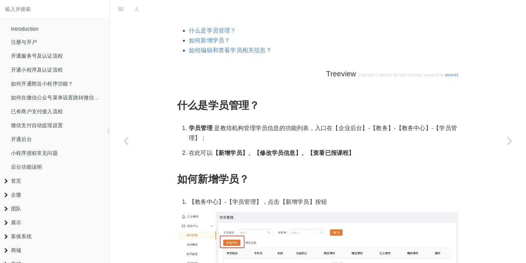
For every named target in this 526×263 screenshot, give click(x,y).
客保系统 (18, 236)
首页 (12, 181)
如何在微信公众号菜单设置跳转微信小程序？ (60, 97)
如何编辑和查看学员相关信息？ (230, 32)
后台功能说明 (26, 167)
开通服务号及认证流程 (37, 56)
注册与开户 (24, 42)
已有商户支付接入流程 (37, 111)
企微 (12, 195)
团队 (12, 208)
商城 (12, 250)
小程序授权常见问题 (34, 153)
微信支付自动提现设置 (37, 125)
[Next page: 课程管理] (509, 140)
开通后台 (21, 139)
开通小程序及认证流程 (37, 70)
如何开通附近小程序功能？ (42, 84)
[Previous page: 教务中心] (126, 140)
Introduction (25, 29)
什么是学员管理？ (212, 12)
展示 (12, 222)
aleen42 (451, 57)
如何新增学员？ (209, 22)
